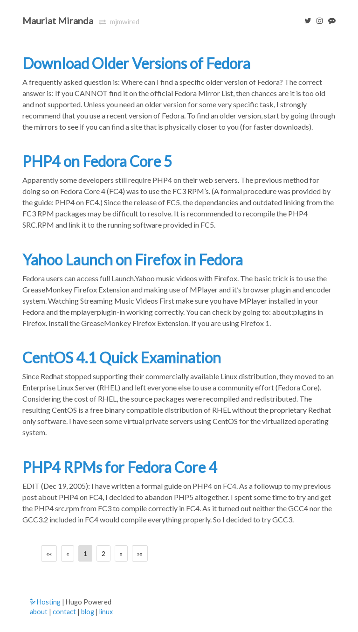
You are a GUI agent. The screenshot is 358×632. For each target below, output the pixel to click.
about (39, 612)
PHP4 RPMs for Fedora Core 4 (119, 467)
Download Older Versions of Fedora (136, 63)
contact (64, 612)
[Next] (121, 553)
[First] (49, 553)
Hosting (45, 602)
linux (106, 612)
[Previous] (67, 553)
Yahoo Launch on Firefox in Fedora (132, 259)
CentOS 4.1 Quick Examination (121, 357)
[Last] (140, 553)
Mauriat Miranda (57, 20)
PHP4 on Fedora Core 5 (97, 161)
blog (87, 612)
